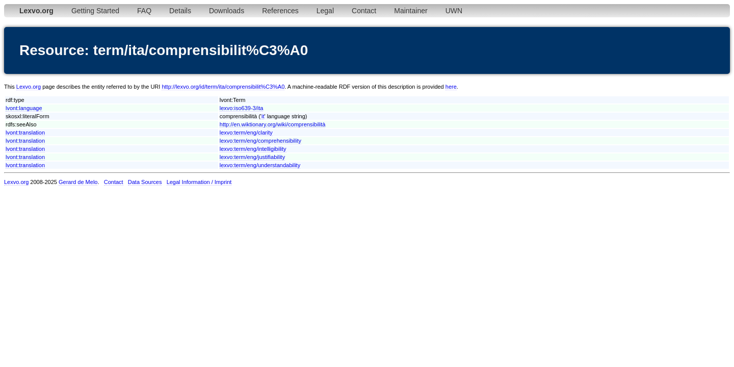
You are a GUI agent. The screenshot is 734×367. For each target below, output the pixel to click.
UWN (453, 11)
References (280, 11)
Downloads (226, 11)
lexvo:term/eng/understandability (260, 165)
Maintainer (410, 11)
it (263, 116)
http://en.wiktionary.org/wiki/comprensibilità (273, 124)
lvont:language (24, 108)
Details (180, 11)
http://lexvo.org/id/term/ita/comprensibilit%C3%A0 (223, 87)
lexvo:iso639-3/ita (242, 108)
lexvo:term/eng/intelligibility (253, 149)
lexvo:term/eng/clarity (246, 132)
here (451, 87)
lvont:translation (25, 132)
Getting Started (95, 11)
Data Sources (145, 182)
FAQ (144, 11)
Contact (364, 11)
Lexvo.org (28, 87)
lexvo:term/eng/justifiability (252, 157)
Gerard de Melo (78, 182)
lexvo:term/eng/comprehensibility (260, 141)
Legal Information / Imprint (199, 182)
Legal (325, 11)
